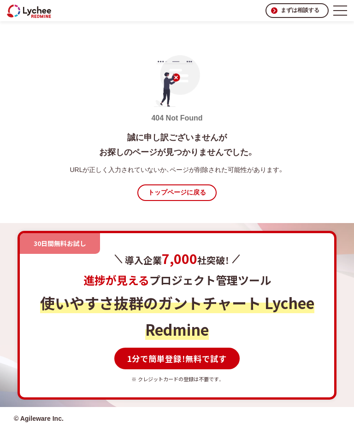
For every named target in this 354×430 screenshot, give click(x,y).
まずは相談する (300, 10)
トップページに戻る (177, 192)
